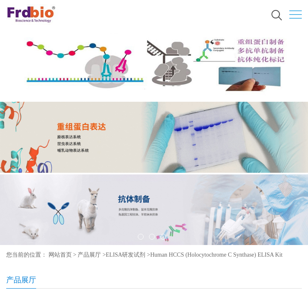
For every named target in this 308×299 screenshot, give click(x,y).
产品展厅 (89, 255)
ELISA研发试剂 (126, 255)
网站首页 (60, 255)
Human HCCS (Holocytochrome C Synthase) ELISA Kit (216, 255)
